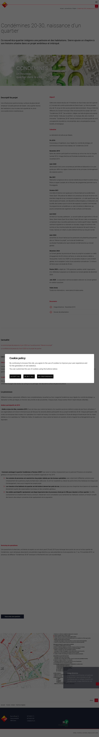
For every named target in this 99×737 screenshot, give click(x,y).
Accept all (15, 376)
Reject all (29, 376)
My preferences (45, 376)
